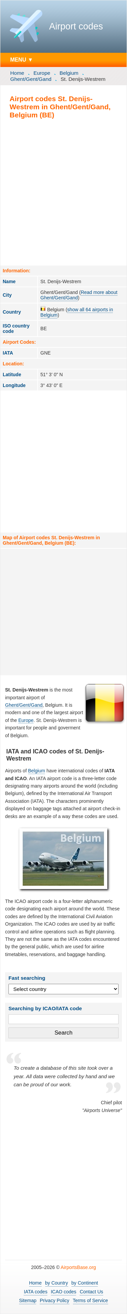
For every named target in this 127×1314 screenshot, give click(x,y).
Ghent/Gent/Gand (30, 79)
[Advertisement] (63, 192)
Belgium (69, 73)
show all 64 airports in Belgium (76, 312)
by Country (56, 1283)
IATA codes (35, 1291)
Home (17, 73)
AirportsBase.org (78, 1267)
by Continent (84, 1283)
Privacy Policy (54, 1300)
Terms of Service (90, 1300)
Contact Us (91, 1291)
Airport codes (76, 26)
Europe (42, 73)
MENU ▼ (21, 59)
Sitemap (27, 1300)
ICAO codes (63, 1291)
